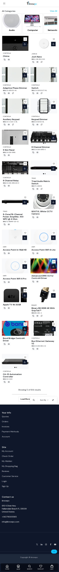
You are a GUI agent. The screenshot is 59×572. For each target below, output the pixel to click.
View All (53, 11)
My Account (7, 451)
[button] (34, 400)
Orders (5, 421)
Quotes (5, 416)
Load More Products (29, 399)
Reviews (5, 471)
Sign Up (5, 486)
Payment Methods (10, 431)
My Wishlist (7, 461)
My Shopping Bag (10, 466)
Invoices (5, 426)
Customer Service (10, 476)
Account (6, 436)
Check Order (8, 456)
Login (4, 481)
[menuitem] (12, 23)
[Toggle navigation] (4, 3)
